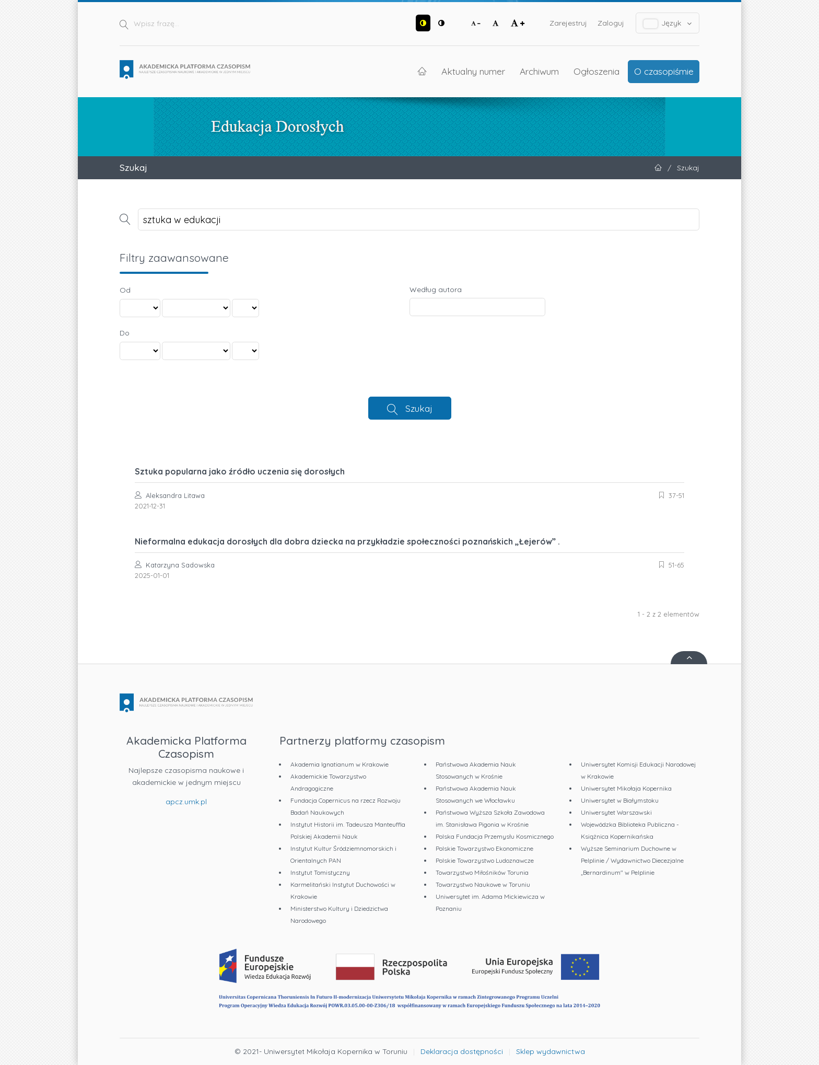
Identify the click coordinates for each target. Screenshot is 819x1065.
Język (668, 23)
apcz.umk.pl (186, 801)
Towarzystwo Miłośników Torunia (482, 872)
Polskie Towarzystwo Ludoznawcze (485, 860)
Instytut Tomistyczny (320, 872)
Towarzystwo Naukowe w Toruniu (483, 884)
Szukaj (418, 408)
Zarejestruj (568, 23)
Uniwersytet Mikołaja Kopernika (626, 788)
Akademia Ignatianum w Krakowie (339, 764)
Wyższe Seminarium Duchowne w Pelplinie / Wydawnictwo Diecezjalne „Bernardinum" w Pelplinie (632, 860)
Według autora (436, 289)
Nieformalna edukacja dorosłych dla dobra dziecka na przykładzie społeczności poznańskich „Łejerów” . (347, 541)
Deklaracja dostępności (461, 1051)
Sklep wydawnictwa (550, 1051)
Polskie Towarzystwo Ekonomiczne (484, 848)
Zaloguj (611, 23)
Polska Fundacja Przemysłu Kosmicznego (495, 836)
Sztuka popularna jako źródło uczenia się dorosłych (240, 471)
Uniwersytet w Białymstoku (620, 800)
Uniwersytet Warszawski (616, 812)
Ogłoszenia (596, 71)
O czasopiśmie (664, 71)
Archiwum (539, 71)
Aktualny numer (473, 71)
